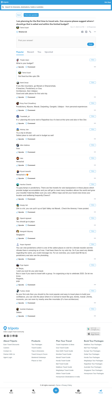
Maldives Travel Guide (64, 367)
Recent (30, 52)
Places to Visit (36, 361)
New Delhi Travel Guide (64, 351)
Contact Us (7, 351)
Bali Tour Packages (91, 348)
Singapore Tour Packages (93, 370)
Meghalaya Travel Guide (65, 370)
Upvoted (49, 52)
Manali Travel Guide (63, 357)
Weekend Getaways (38, 357)
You (39, 52)
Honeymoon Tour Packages (94, 373)
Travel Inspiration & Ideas (65, 344)
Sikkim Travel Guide (63, 373)
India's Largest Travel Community (13, 332)
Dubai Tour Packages (91, 354)
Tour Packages (36, 344)
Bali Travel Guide (62, 364)
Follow (92, 59)
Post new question (31, 15)
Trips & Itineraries (37, 351)
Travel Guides (36, 348)
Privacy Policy (67, 385)
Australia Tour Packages (92, 367)
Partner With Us (9, 354)
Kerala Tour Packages (92, 357)
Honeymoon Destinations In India (68, 377)
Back (19, 15)
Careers (6, 348)
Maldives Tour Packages (92, 344)
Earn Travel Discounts (11, 344)
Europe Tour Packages (92, 351)
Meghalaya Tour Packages (93, 361)
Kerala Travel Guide (63, 361)
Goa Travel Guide (62, 348)
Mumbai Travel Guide (63, 354)
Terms (58, 385)
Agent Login (7, 357)
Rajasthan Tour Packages (93, 364)
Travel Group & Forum (39, 354)
